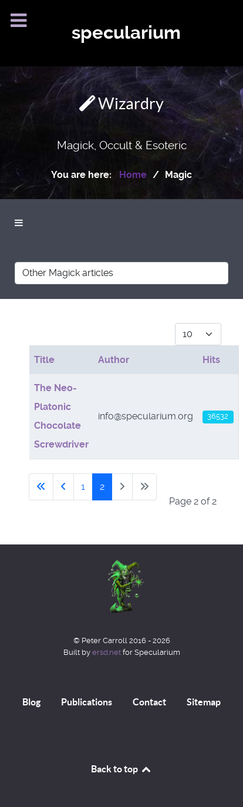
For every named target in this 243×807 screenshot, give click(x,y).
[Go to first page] (41, 486)
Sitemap (204, 702)
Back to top (121, 769)
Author (113, 359)
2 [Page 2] (102, 486)
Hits (211, 359)
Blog (31, 702)
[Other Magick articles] (121, 273)
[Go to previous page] (63, 486)
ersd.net (106, 652)
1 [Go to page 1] (83, 486)
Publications (86, 702)
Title (44, 359)
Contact (149, 702)
